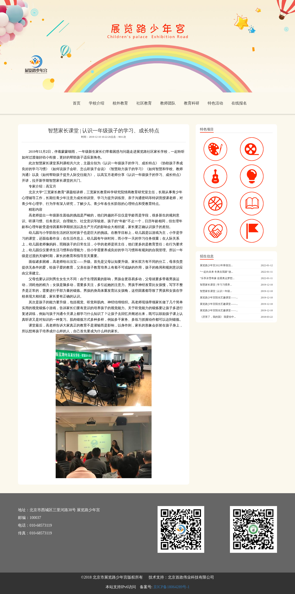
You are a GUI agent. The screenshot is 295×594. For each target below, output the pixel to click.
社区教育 (144, 103)
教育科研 (191, 103)
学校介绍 (96, 103)
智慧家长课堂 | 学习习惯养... (216, 284)
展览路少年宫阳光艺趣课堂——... (219, 297)
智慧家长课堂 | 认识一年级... (216, 291)
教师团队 (168, 103)
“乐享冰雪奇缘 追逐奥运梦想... (217, 278)
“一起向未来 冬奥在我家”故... (216, 271)
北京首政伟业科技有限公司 (191, 577)
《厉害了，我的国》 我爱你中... (218, 316)
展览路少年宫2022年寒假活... (216, 265)
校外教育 (120, 103)
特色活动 (215, 103)
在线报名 (239, 103)
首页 (76, 103)
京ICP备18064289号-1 (171, 587)
